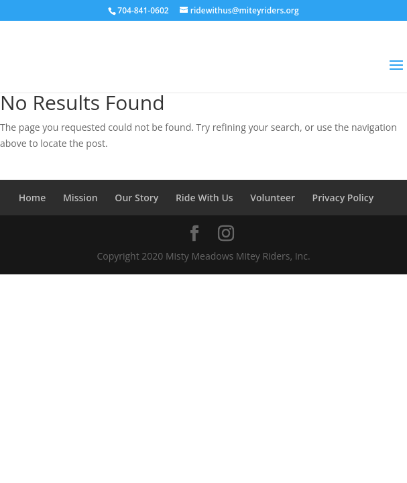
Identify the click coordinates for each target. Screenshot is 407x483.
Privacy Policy (343, 197)
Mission (80, 197)
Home (32, 197)
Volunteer (272, 197)
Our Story (136, 197)
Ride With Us (204, 197)
